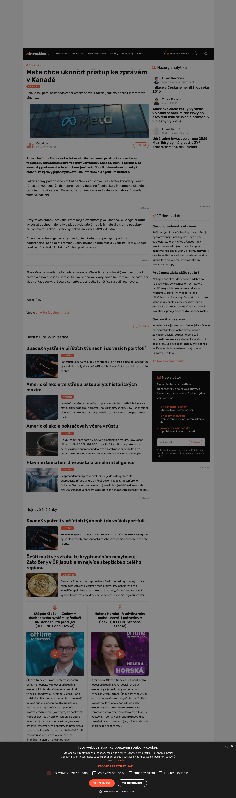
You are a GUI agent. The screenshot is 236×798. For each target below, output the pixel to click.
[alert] (118, 399)
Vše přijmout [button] (101, 783)
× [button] (231, 746)
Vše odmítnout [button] (132, 783)
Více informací (122, 760)
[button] (118, 766)
